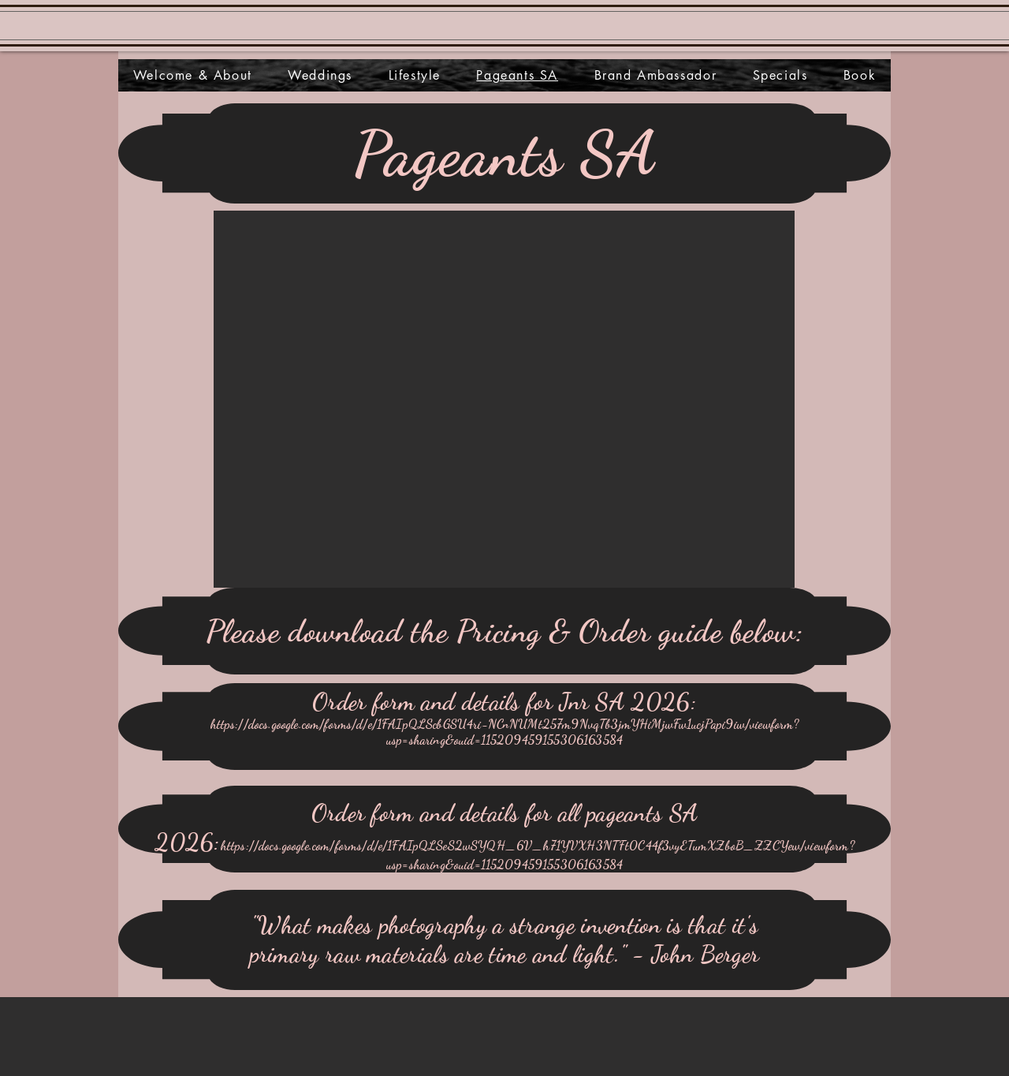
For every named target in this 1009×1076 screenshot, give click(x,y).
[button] (504, 399)
